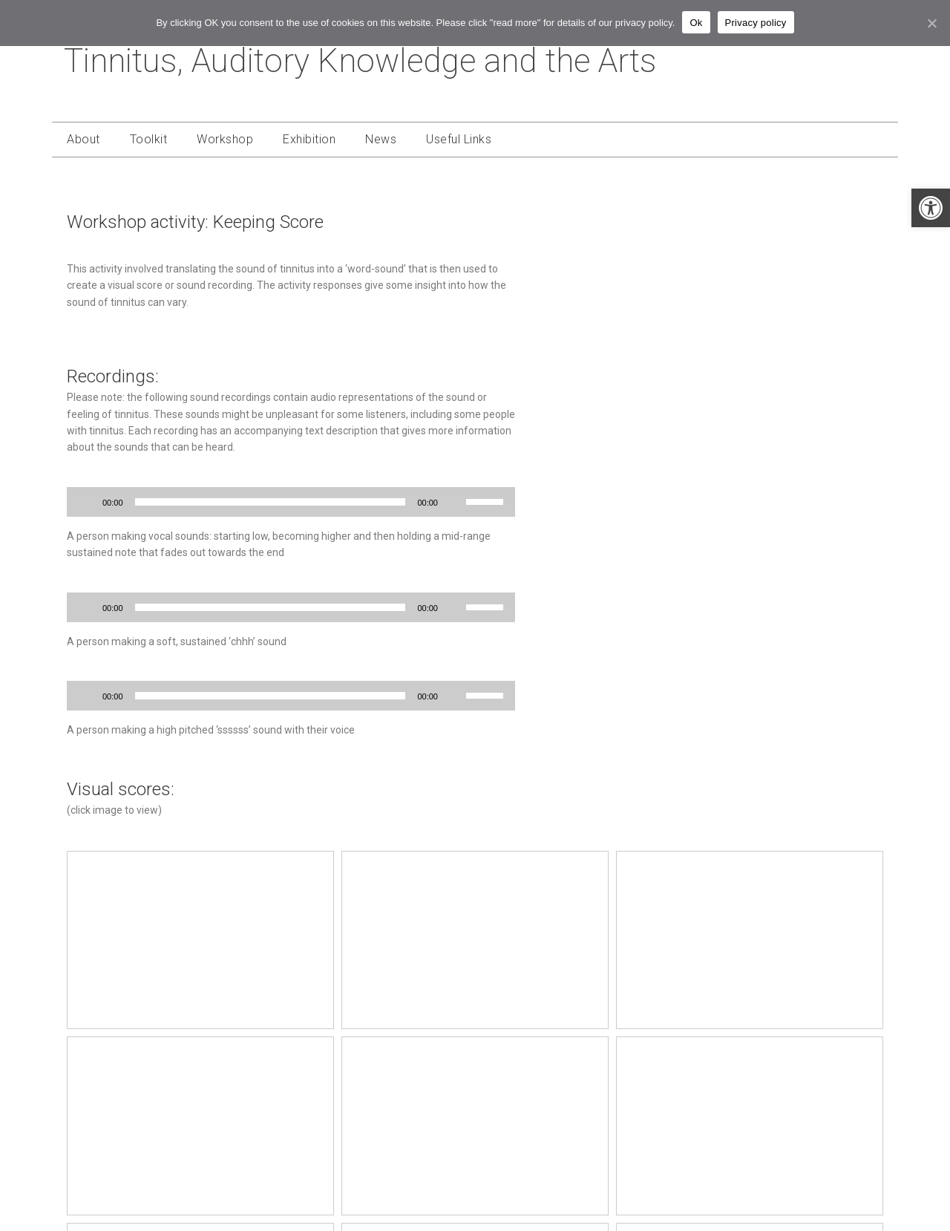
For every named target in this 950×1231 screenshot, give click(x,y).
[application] (291, 502)
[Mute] (454, 501)
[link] (930, 208)
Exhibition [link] (309, 139)
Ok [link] (695, 22)
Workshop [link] (225, 139)
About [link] (83, 139)
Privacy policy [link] (756, 22)
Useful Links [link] (458, 139)
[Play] (86, 501)
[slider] (270, 502)
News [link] (380, 139)
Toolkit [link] (149, 139)
